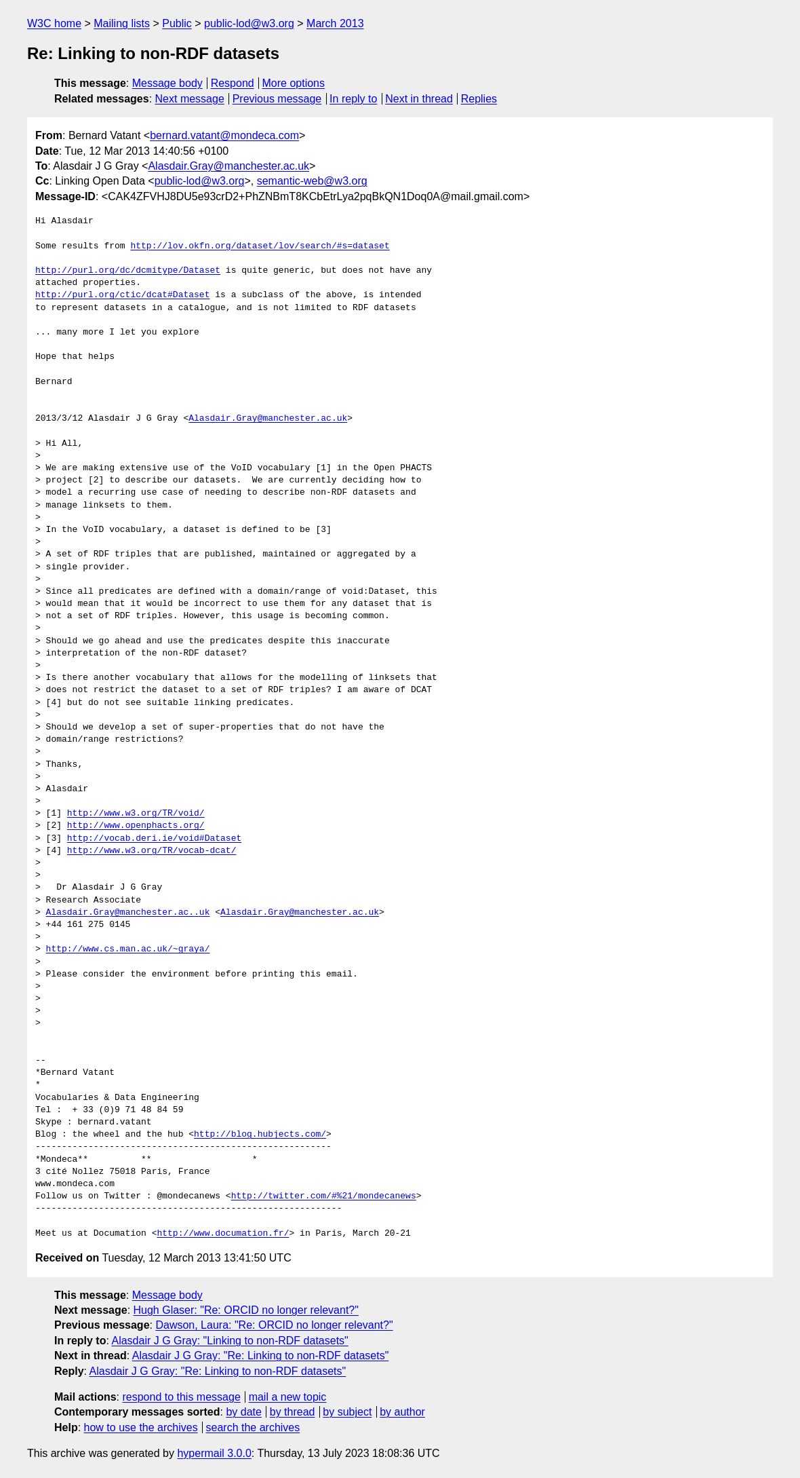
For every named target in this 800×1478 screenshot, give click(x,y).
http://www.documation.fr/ (223, 1234)
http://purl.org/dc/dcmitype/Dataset (127, 271)
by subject (347, 1412)
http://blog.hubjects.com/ (260, 1135)
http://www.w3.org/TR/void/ (136, 814)
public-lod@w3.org (249, 23)
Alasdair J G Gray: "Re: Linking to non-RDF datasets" (260, 1355)
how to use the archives (141, 1427)
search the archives (253, 1427)
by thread (292, 1412)
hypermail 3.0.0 (214, 1453)
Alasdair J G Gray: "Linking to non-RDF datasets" (229, 1340)
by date (243, 1412)
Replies (479, 99)
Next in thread (419, 99)
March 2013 (335, 23)
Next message (189, 99)
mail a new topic (288, 1397)
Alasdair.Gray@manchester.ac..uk (128, 913)
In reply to (353, 99)
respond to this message (181, 1397)
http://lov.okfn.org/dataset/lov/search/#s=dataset (259, 246)
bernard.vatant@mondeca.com (224, 135)
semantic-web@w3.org (312, 181)
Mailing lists (122, 23)
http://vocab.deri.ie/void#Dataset (154, 839)
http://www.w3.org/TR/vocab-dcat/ (152, 851)
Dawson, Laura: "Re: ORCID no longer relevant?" (274, 1325)
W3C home (54, 23)
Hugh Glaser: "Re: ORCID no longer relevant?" (246, 1310)
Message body (167, 83)
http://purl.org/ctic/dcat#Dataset (122, 295)
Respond (232, 83)
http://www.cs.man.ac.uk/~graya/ (128, 949)
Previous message (277, 99)
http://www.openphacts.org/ (136, 826)
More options (293, 83)
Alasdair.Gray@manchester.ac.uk (228, 166)
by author (402, 1412)
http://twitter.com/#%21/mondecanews (323, 1196)
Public (177, 23)
